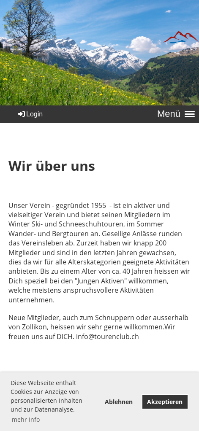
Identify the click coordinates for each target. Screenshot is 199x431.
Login (30, 114)
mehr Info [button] (26, 419)
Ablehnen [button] (119, 402)
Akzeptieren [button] (165, 402)
